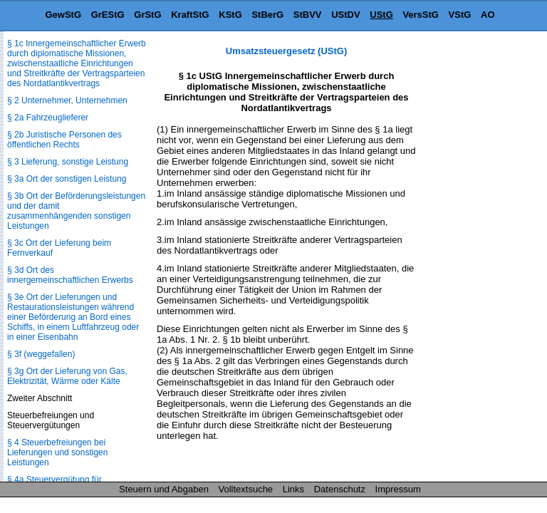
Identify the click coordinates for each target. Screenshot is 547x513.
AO (488, 14)
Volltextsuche (246, 489)
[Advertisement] (476, 259)
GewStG (63, 14)
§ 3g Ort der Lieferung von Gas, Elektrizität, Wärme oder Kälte (67, 376)
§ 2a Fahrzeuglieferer (47, 118)
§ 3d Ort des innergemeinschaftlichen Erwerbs (70, 275)
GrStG (147, 14)
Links (293, 489)
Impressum (398, 489)
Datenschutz (339, 489)
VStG (460, 14)
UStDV (345, 14)
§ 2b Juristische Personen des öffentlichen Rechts (64, 140)
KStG (230, 14)
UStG (381, 14)
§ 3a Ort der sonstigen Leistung (66, 179)
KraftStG (190, 14)
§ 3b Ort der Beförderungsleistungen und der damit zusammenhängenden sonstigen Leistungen (76, 211)
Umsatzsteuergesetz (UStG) (287, 51)
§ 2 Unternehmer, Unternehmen (67, 100)
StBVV (307, 14)
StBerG (267, 14)
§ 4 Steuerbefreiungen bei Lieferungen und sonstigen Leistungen (57, 452)
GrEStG (108, 14)
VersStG (420, 14)
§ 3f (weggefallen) (41, 354)
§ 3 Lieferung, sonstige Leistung (67, 162)
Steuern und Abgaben (164, 489)
